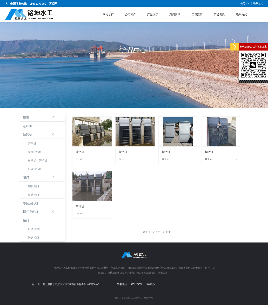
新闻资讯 (174, 14)
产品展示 (152, 14)
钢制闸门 (33, 186)
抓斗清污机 (35, 169)
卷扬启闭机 (30, 203)
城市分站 (148, 297)
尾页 (168, 232)
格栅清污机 (35, 152)
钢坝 (26, 117)
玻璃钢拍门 (35, 229)
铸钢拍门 (33, 237)
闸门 (26, 177)
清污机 (27, 134)
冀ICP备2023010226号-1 (128, 297)
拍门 (26, 220)
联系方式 (258, 3)
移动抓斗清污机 (37, 160)
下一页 (161, 232)
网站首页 (108, 14)
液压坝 (27, 126)
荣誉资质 (219, 14)
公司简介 (245, 3)
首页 (145, 232)
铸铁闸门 (33, 194)
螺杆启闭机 (30, 212)
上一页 (151, 232)
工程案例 (197, 14)
